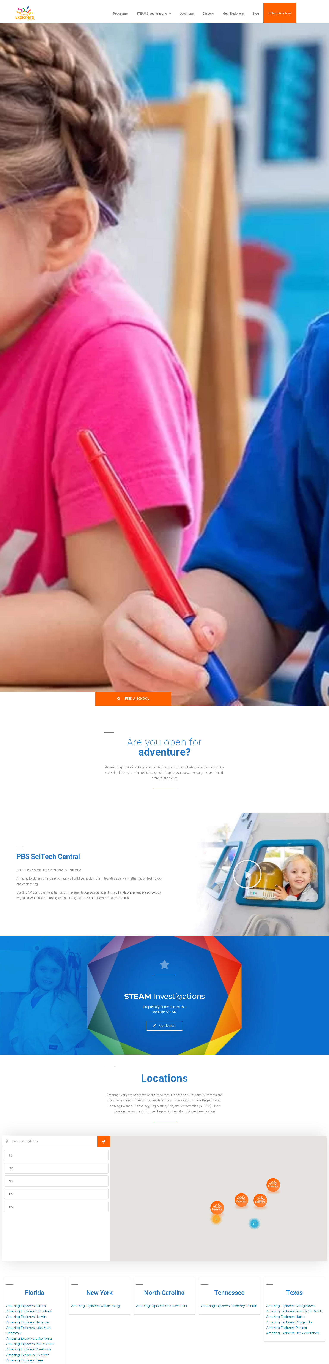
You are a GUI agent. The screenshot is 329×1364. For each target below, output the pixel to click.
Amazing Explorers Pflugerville (289, 1322)
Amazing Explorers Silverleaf (27, 1355)
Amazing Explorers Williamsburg (95, 1306)
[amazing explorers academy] (37, 13)
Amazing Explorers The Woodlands (292, 1333)
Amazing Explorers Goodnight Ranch (294, 1311)
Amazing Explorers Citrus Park (29, 1311)
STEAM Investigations (153, 13)
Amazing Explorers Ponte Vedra (30, 1344)
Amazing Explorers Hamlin (26, 1317)
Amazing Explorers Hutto (285, 1317)
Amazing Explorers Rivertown (28, 1349)
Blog (255, 13)
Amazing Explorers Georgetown (290, 1306)
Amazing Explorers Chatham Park (161, 1306)
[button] (247, 874)
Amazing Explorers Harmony (28, 1322)
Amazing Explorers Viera (24, 1360)
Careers (208, 13)
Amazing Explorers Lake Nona (29, 1338)
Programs (120, 13)
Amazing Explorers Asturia (26, 1306)
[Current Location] (56, 1141)
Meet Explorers (233, 13)
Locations (187, 13)
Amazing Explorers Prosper (286, 1328)
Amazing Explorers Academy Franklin (229, 1306)
